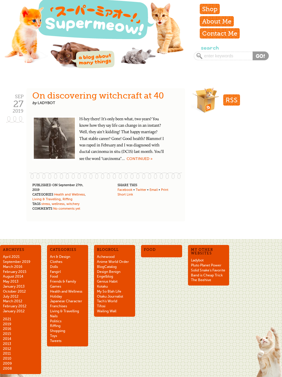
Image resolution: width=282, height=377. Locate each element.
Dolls (54, 267)
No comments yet (66, 209)
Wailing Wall (106, 311)
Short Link (125, 194)
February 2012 (14, 306)
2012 (7, 349)
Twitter (141, 190)
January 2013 (14, 286)
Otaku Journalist (110, 296)
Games (55, 286)
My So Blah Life (109, 291)
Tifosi (101, 306)
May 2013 (11, 281)
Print (164, 190)
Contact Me (219, 33)
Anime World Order (113, 262)
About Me (216, 21)
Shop (209, 9)
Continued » (139, 158)
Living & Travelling (46, 199)
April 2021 (11, 257)
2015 (7, 334)
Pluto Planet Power (206, 265)
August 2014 (13, 276)
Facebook (125, 190)
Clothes (56, 262)
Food (54, 276)
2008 (7, 368)
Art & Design (60, 257)
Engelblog (105, 276)
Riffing (68, 199)
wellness (58, 204)
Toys (53, 336)
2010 (7, 358)
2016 (7, 329)
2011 (7, 353)
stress (45, 204)
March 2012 (12, 301)
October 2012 (14, 291)
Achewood (106, 257)
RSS (232, 100)
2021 (7, 319)
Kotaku (102, 286)
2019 (7, 324)
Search (209, 48)
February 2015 (14, 272)
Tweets (55, 341)
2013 (7, 344)
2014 (7, 339)
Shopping (57, 331)
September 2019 (16, 262)
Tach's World (107, 301)
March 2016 (12, 267)
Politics (55, 321)
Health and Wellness (69, 194)
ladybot (46, 103)
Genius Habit (107, 281)
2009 (7, 363)
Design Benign (108, 272)
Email (154, 190)
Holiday (56, 296)
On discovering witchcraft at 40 (98, 96)
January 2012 (14, 311)
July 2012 (11, 296)
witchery (73, 204)
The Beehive (201, 280)
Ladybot (197, 260)
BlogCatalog (107, 267)
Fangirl (55, 272)
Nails (54, 316)
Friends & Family (63, 281)
